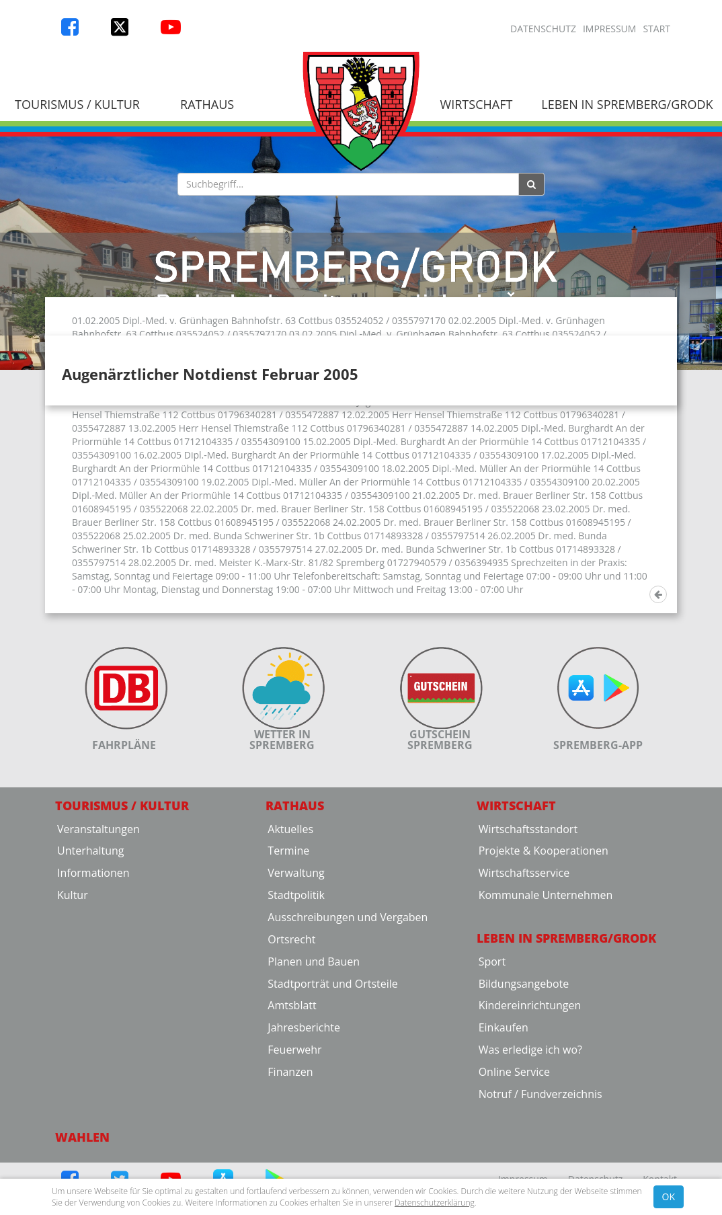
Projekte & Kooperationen (543, 965)
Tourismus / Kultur (122, 920)
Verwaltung (296, 987)
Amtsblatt (292, 1120)
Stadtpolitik (296, 1010)
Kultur (72, 1010)
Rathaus (207, 104)
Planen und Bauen (314, 1075)
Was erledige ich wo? (530, 1164)
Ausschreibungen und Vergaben (348, 1032)
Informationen (93, 987)
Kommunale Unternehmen (546, 1010)
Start (656, 28)
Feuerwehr (294, 1164)
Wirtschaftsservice (524, 987)
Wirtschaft (476, 104)
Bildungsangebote (524, 1098)
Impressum (610, 28)
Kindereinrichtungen (530, 1120)
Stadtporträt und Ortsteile (332, 1098)
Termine (288, 965)
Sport (492, 1075)
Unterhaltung (90, 965)
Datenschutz (543, 28)
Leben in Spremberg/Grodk (566, 1053)
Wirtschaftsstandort (528, 943)
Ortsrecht (291, 1054)
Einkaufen (503, 1142)
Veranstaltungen (98, 943)
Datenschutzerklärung (435, 1202)
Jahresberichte (304, 1142)
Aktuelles (290, 943)
